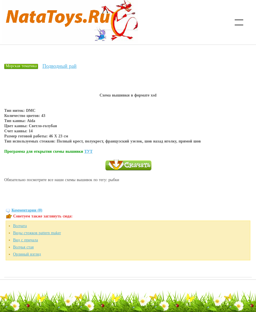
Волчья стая (23, 247)
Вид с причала (25, 240)
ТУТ (88, 151)
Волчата (20, 226)
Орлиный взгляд (27, 254)
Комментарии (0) (27, 210)
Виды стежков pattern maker (37, 233)
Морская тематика (21, 66)
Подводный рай (59, 66)
